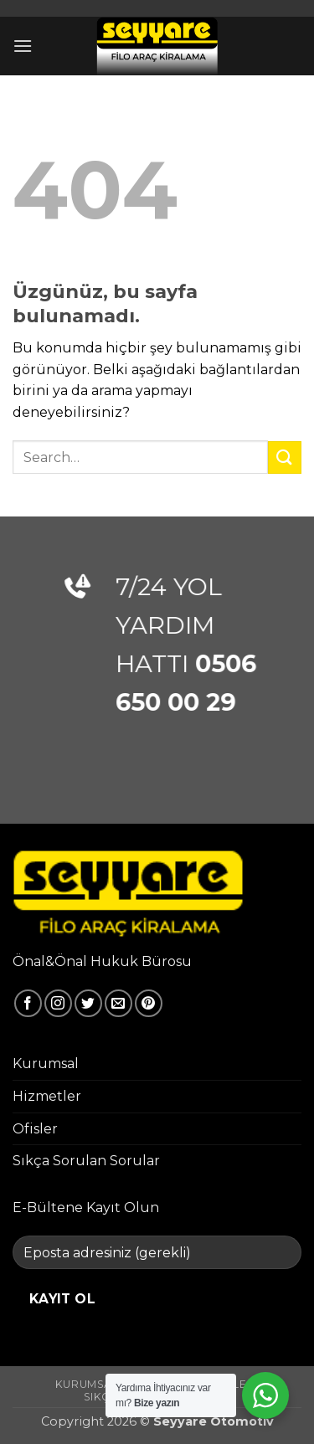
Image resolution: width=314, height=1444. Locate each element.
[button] (23, 45)
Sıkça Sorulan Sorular (86, 1161)
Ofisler (35, 1129)
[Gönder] (284, 457)
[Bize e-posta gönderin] (118, 1003)
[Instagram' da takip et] (58, 1003)
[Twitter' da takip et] (88, 1003)
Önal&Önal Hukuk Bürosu (102, 961)
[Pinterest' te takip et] (148, 1003)
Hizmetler (47, 1096)
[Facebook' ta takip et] (28, 1003)
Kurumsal (46, 1063)
